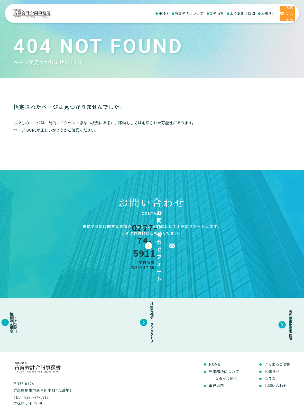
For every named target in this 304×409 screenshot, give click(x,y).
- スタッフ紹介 (225, 351)
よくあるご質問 (210, 13)
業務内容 (185, 13)
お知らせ (236, 13)
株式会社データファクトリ (152, 299)
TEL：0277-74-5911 (31, 370)
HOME (132, 13)
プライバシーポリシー (274, 403)
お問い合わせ (275, 359)
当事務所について (157, 13)
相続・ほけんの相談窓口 (53, 299)
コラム (270, 351)
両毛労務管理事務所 (250, 299)
